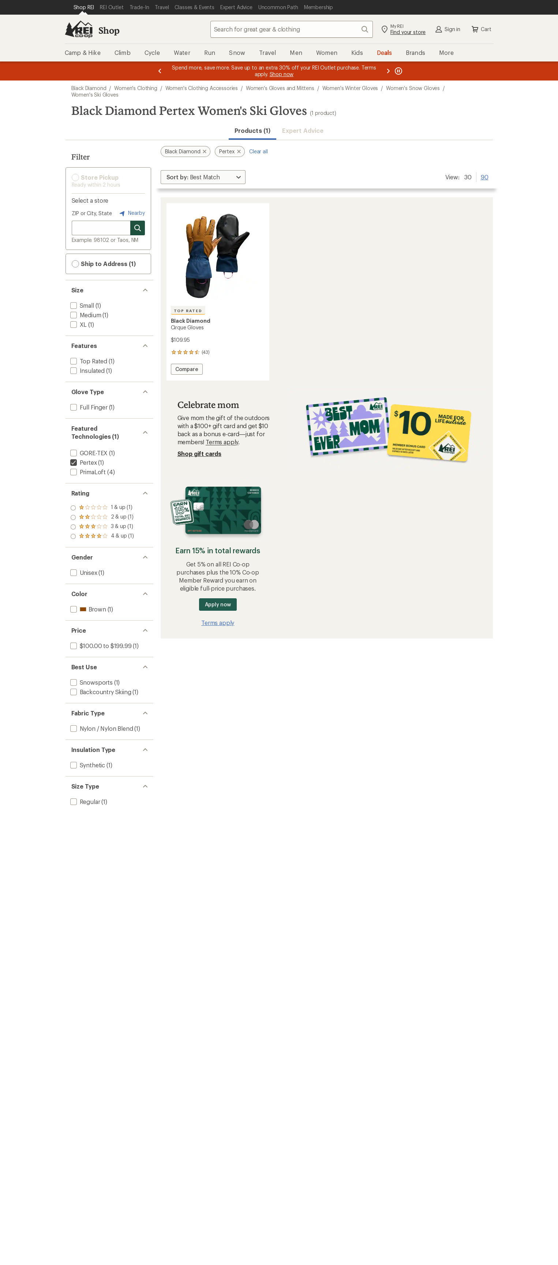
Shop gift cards (199, 453)
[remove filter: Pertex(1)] (83, 462)
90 (484, 176)
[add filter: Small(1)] (81, 305)
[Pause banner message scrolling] (398, 71)
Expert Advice (302, 130)
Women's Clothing (135, 88)
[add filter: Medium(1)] (85, 314)
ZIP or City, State (92, 213)
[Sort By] (203, 177)
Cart (481, 29)
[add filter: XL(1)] (78, 324)
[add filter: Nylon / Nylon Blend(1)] (101, 728)
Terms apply (222, 441)
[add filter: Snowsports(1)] (91, 682)
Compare (186, 370)
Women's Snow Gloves (413, 88)
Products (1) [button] (252, 130)
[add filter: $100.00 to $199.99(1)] (100, 645)
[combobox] (291, 29)
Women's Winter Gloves (350, 88)
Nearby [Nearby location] (131, 213)
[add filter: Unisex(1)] (83, 572)
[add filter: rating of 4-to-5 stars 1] (102, 508)
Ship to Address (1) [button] (104, 263)
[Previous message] (160, 71)
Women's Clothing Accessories (201, 88)
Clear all (258, 151)
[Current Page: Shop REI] (84, 7)
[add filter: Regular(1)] (84, 801)
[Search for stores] (137, 228)
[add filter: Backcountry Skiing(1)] (100, 691)
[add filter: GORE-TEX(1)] (88, 452)
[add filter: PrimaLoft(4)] (87, 471)
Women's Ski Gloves (95, 94)
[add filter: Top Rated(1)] (88, 361)
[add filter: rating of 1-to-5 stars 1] (102, 536)
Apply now (218, 604)
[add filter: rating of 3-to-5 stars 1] (102, 517)
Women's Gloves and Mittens (280, 88)
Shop (109, 30)
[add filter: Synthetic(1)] (87, 764)
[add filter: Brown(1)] (87, 609)
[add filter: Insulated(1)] (87, 370)
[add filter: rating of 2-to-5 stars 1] (102, 527)
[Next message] (388, 71)
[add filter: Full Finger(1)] (88, 407)
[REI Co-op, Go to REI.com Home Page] (79, 29)
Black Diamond (88, 88)
